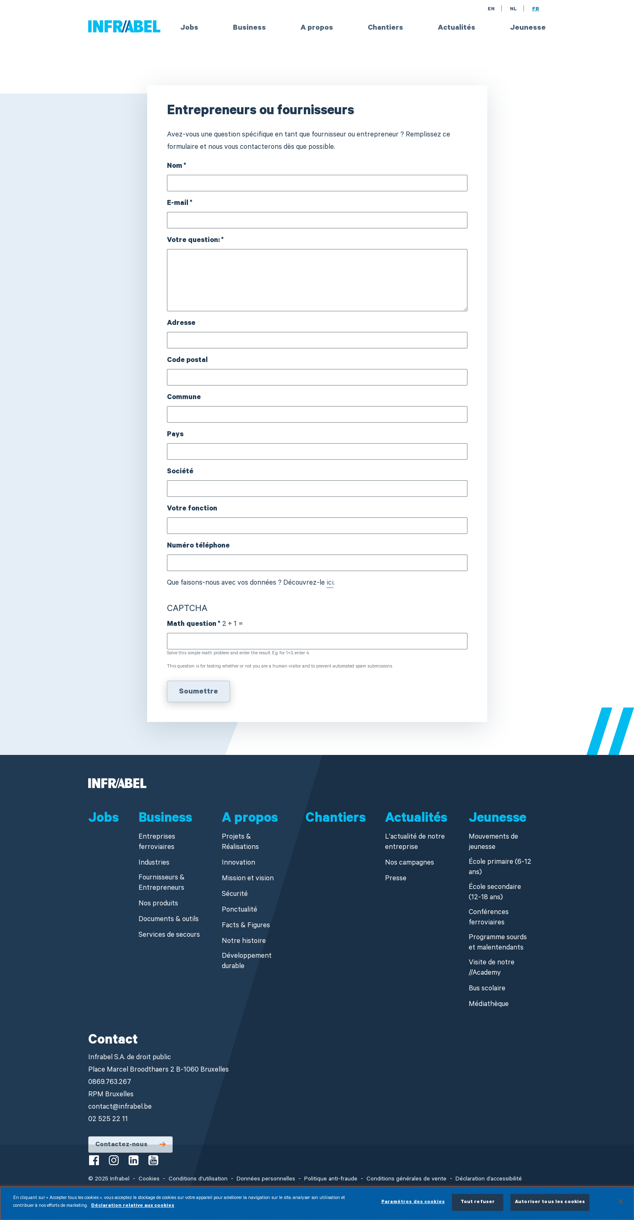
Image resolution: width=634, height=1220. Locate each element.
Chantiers (385, 28)
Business (249, 28)
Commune (184, 398)
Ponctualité (239, 910)
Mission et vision (248, 879)
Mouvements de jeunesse (493, 843)
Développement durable (247, 962)
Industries (154, 863)
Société (180, 472)
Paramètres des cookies (413, 1206)
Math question (191, 625)
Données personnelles (266, 1179)
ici (329, 584)
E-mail (177, 204)
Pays (175, 435)
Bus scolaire (487, 989)
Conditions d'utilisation (198, 1179)
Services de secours (169, 936)
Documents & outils (169, 920)
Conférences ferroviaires (489, 918)
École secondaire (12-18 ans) (495, 893)
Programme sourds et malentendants (498, 943)
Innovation (238, 863)
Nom (174, 167)
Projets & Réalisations (240, 843)
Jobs (189, 28)
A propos (317, 28)
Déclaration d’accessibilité (489, 1179)
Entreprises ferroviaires (157, 843)
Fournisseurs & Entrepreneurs (162, 883)
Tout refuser (477, 1206)
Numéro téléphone (198, 546)
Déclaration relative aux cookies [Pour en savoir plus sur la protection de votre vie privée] (132, 1210)
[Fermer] (621, 1205)
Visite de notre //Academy (491, 968)
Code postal (187, 361)
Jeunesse (528, 28)
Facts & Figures (246, 926)
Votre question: (193, 241)
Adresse (181, 324)
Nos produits (158, 904)
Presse (395, 879)
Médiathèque (489, 1005)
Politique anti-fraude (330, 1179)
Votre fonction (192, 509)
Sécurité (235, 895)
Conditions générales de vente (406, 1179)
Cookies (149, 1179)
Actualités (456, 28)
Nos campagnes (409, 863)
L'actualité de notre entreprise (415, 843)
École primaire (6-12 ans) (500, 868)
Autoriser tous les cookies (550, 1206)
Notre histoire (244, 942)
